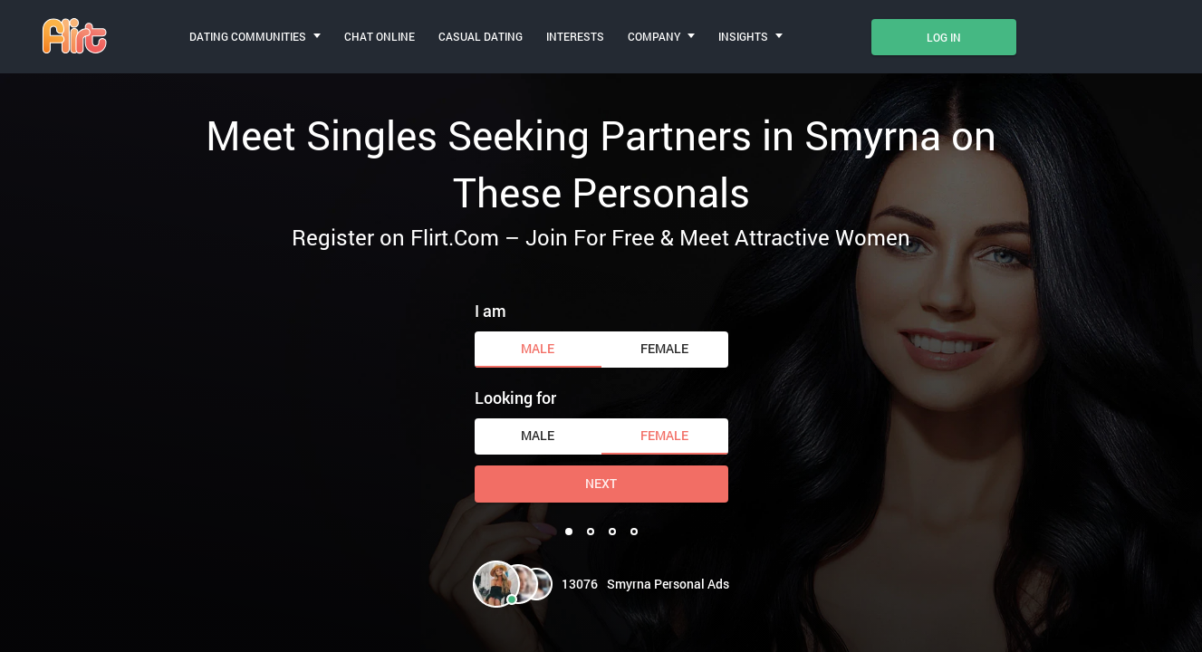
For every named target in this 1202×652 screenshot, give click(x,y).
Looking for (515, 397)
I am (490, 310)
